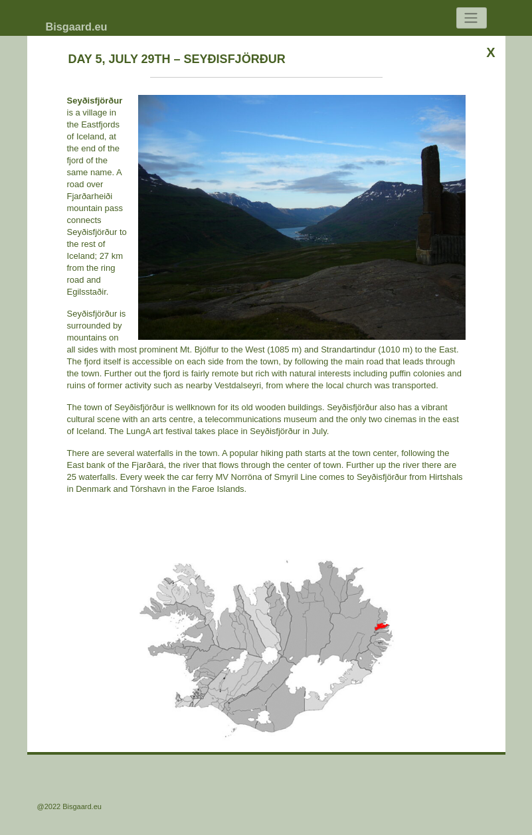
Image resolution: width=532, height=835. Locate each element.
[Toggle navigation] (471, 18)
